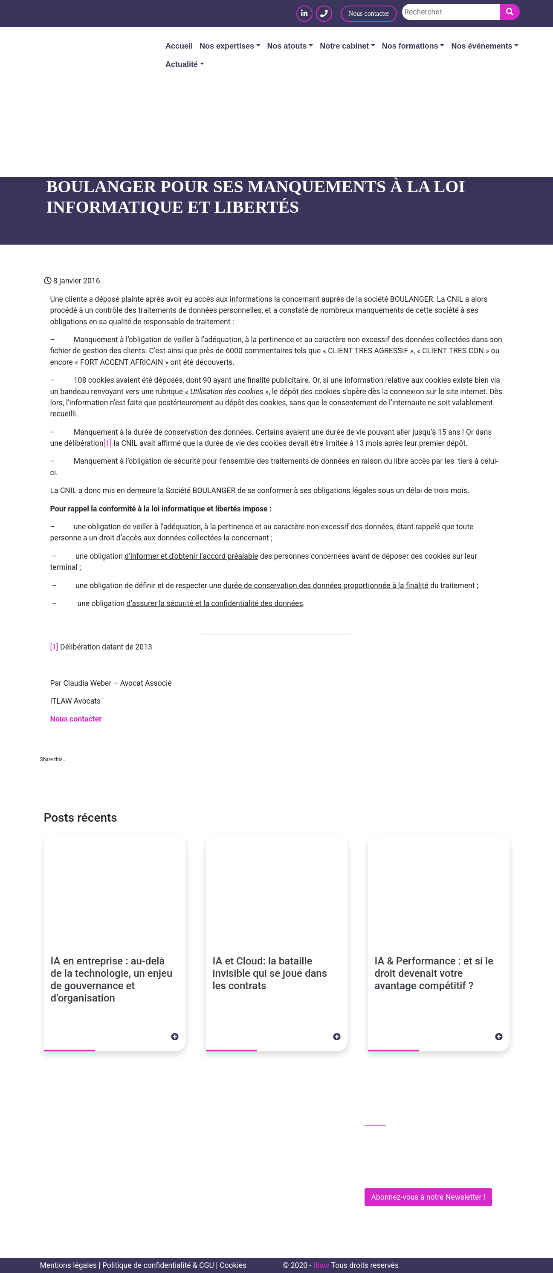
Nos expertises (227, 46)
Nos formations (410, 46)
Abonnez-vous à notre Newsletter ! (428, 1197)
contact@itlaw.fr (397, 1156)
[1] (108, 443)
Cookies (233, 1265)
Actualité (181, 64)
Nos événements (481, 46)
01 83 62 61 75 (394, 1138)
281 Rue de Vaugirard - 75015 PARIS (428, 1173)
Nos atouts (287, 46)
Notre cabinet (344, 46)
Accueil (179, 46)
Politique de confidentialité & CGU (158, 1265)
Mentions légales (68, 1265)
